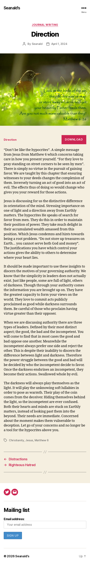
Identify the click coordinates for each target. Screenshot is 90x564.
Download (74, 139)
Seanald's (12, 8)
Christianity (16, 440)
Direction (10, 139)
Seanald (37, 44)
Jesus (29, 440)
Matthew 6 (42, 440)
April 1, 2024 (59, 44)
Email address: (45, 523)
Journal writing (45, 24)
